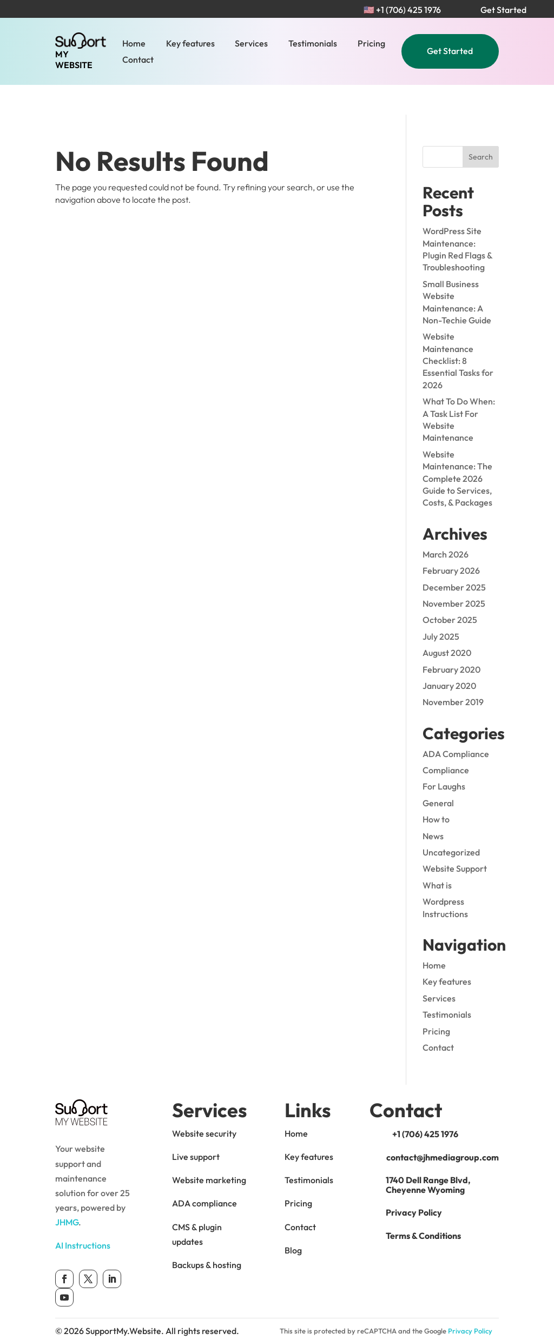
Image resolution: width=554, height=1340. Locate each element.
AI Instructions (82, 1215)
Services (251, 44)
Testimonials (312, 44)
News (433, 805)
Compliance (446, 740)
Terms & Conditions (423, 1205)
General (438, 773)
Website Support (455, 838)
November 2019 (453, 672)
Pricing (371, 44)
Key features (190, 44)
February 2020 (451, 639)
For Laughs (444, 756)
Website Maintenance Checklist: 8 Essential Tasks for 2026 (458, 331)
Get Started (450, 50)
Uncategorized (451, 822)
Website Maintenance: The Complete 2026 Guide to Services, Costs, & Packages (457, 449)
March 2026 (446, 524)
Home (134, 44)
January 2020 (449, 656)
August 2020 (447, 623)
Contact (138, 60)
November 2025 (454, 573)
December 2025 (454, 557)
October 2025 (450, 590)
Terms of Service (320, 1315)
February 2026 (451, 540)
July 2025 (441, 606)
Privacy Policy (414, 1182)
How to (436, 789)
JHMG (66, 1192)
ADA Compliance (456, 723)
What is (437, 855)
